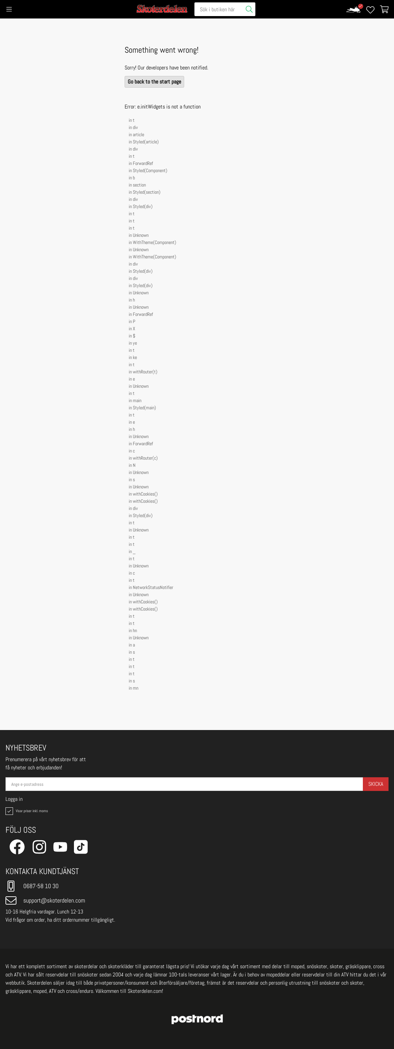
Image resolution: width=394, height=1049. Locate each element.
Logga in (14, 799)
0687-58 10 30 (32, 886)
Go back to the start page (154, 81)
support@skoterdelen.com (45, 900)
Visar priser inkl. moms (26, 811)
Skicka (375, 784)
